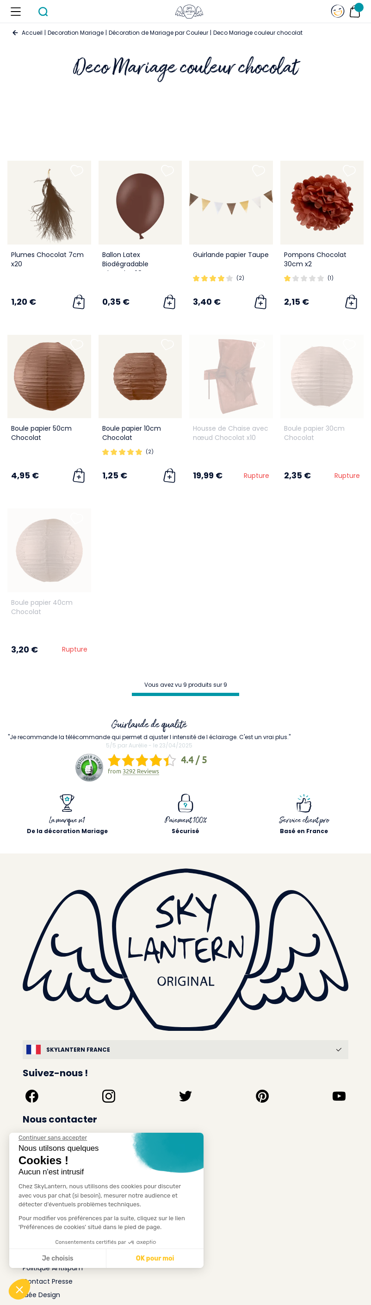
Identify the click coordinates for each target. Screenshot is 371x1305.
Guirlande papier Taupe (231, 254)
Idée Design (41, 1294)
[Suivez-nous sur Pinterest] (262, 1096)
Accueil (32, 33)
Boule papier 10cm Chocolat (131, 433)
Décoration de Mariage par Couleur (158, 33)
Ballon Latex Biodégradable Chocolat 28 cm (128, 264)
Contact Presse (48, 1281)
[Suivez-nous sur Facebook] (32, 1096)
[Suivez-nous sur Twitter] (185, 1096)
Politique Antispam (53, 1268)
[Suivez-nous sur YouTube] (339, 1096)
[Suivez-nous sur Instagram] (108, 1096)
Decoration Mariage (76, 33)
